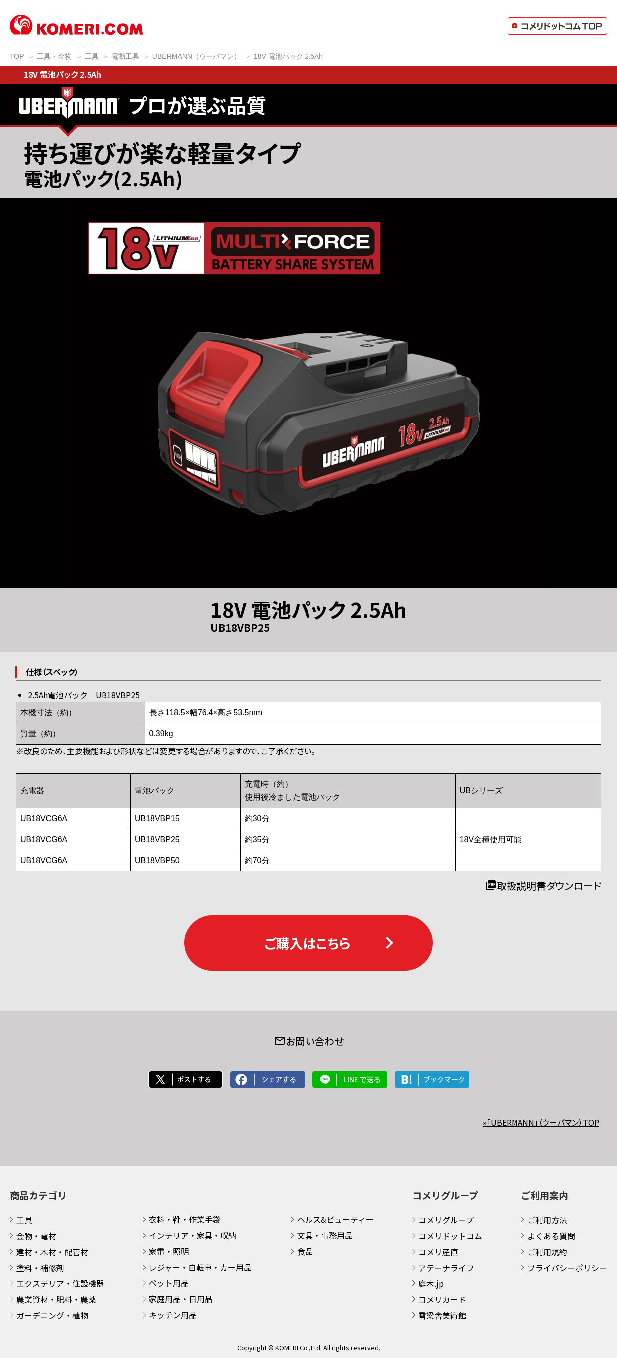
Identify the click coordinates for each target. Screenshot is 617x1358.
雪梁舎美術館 (442, 1315)
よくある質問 (551, 1236)
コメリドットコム (450, 1236)
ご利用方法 (547, 1220)
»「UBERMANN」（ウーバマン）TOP (541, 1122)
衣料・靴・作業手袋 (184, 1219)
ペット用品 (169, 1283)
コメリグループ (446, 1220)
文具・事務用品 (325, 1235)
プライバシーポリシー (567, 1267)
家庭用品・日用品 (180, 1299)
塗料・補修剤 (40, 1267)
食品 (305, 1251)
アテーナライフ (446, 1267)
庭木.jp (431, 1283)
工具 (24, 1220)
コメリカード (442, 1299)
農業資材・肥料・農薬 (56, 1299)
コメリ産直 (438, 1252)
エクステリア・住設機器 (60, 1283)
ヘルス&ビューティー (335, 1219)
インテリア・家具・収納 (192, 1235)
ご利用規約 (547, 1252)
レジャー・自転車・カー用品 (200, 1267)
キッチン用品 (173, 1315)
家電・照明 (169, 1251)
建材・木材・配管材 (52, 1252)
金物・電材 (36, 1236)
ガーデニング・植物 (52, 1315)
